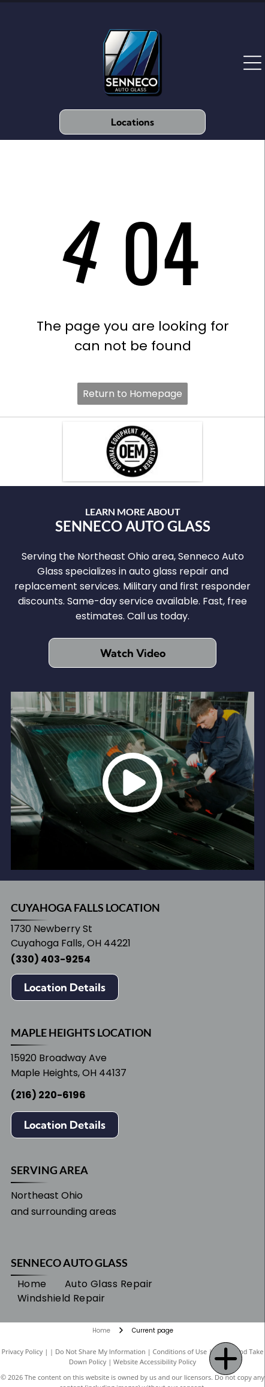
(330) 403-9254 (51, 959)
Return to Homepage (132, 394)
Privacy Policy (22, 1351)
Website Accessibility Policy (154, 1361)
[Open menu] (252, 63)
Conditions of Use (180, 1351)
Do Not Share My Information (100, 1351)
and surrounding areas (63, 1211)
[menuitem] (32, 1284)
